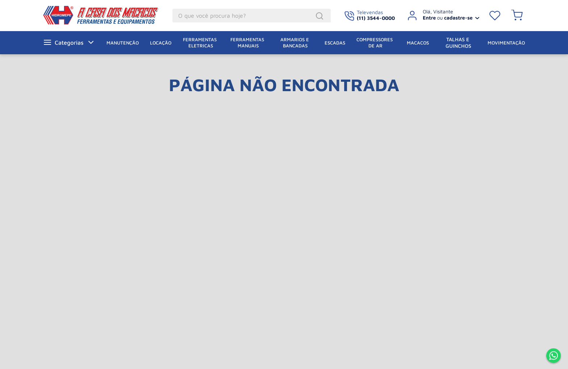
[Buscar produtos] (320, 16)
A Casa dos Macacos (91, 15)
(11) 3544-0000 (376, 18)
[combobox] (251, 15)
